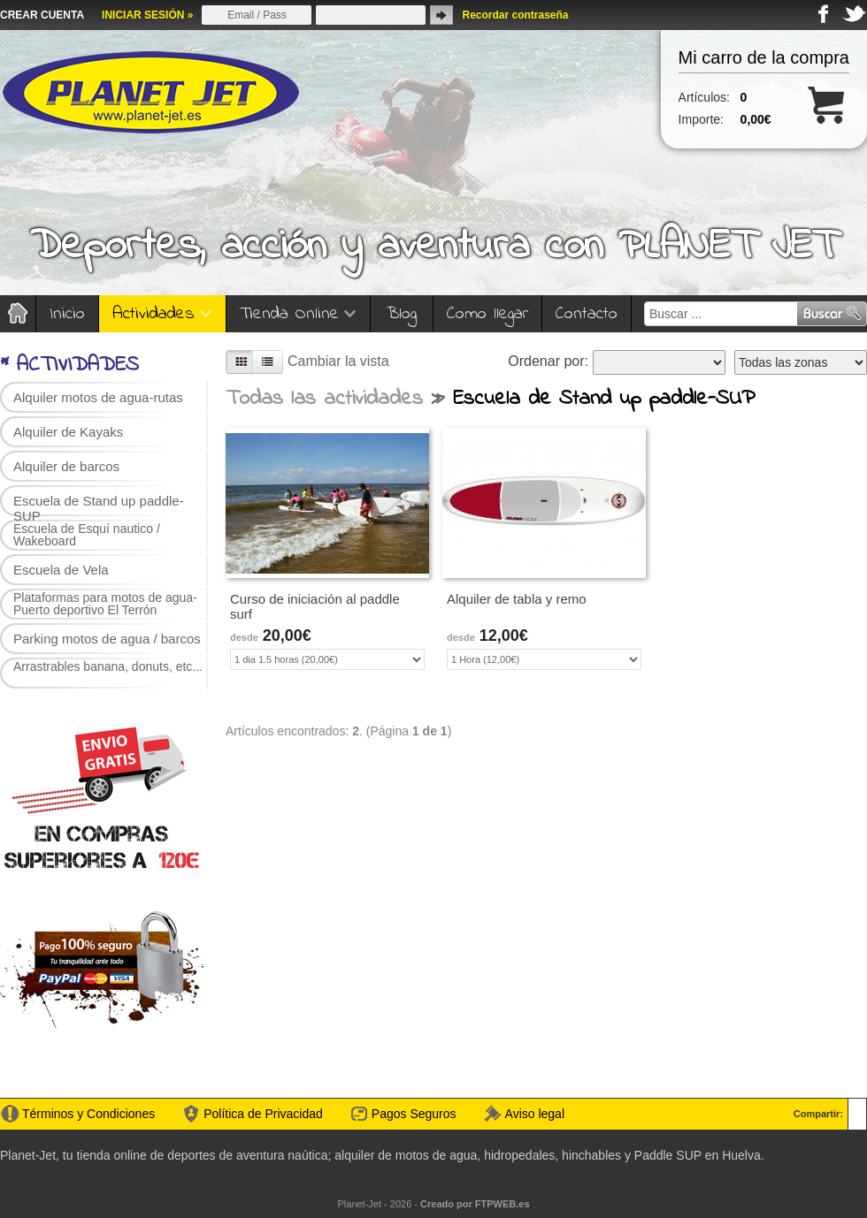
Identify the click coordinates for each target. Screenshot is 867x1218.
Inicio (67, 314)
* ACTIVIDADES (69, 365)
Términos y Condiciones (88, 1114)
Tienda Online (298, 314)
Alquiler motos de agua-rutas (98, 397)
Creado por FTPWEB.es (474, 1204)
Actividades (162, 314)
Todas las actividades (324, 399)
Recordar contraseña (515, 15)
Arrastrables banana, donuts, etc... (108, 666)
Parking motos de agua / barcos (107, 638)
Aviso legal (534, 1114)
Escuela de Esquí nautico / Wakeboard (86, 534)
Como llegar (487, 314)
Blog (402, 314)
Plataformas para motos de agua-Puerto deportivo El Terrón (105, 603)
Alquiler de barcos (66, 466)
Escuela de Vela (61, 569)
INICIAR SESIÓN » (147, 15)
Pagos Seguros (414, 1114)
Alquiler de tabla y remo (517, 598)
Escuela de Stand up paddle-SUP (98, 505)
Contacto (587, 314)
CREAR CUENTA (42, 15)
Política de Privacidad (263, 1114)
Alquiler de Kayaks (68, 431)
